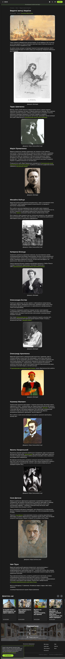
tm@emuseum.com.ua (28, 647)
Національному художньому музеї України (23, 368)
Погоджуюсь (8, 655)
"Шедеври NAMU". (27, 320)
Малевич (45, 407)
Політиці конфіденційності (9, 652)
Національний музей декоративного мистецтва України (29, 266)
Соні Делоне (19, 515)
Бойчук (19, 212)
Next (61, 596)
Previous (58, 596)
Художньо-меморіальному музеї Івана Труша (24, 582)
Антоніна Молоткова (27, 13)
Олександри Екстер (22, 317)
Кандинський (28, 454)
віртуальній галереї (22, 166)
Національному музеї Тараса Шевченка (36, 117)
